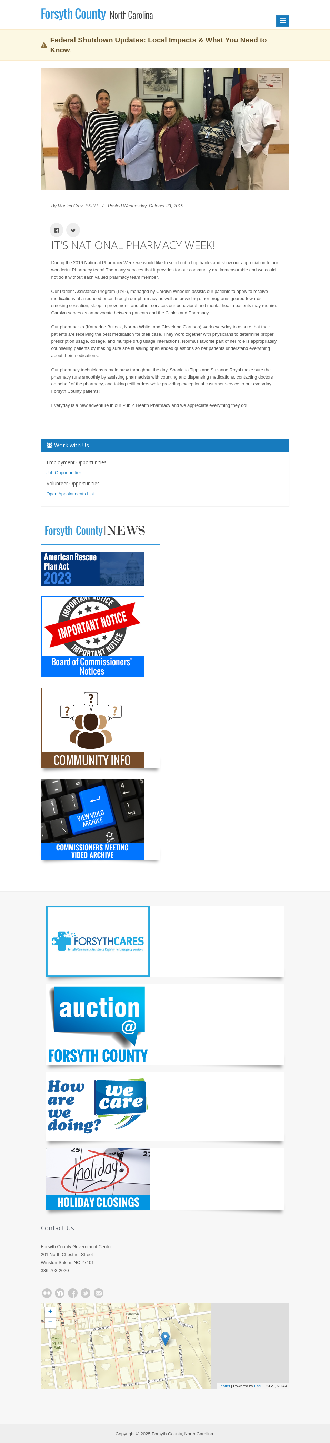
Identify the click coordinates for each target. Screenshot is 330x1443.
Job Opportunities (64, 472)
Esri (257, 1386)
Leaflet (224, 1386)
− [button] (50, 1323)
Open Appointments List (70, 493)
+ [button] (50, 1312)
